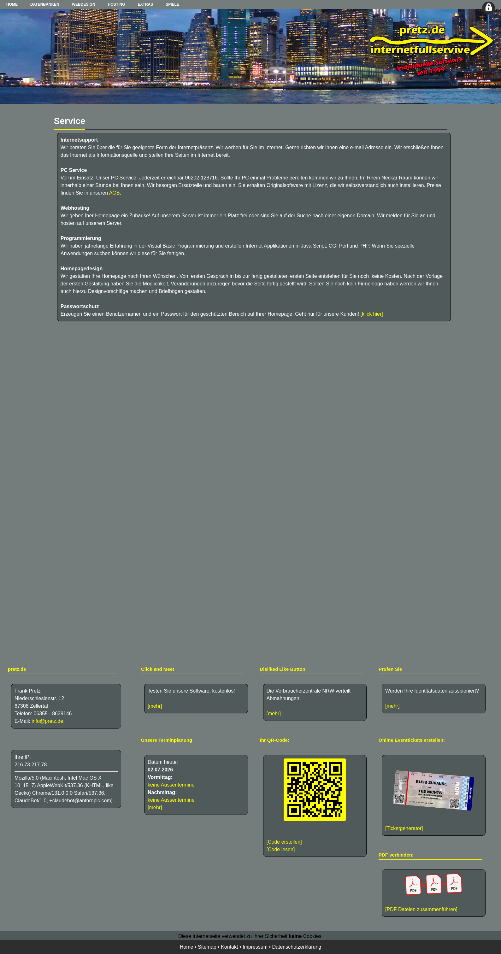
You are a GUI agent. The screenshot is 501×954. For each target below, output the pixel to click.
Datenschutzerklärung (296, 947)
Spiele (172, 4)
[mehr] (155, 706)
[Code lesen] (281, 849)
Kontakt (229, 947)
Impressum (255, 947)
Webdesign (83, 4)
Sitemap (207, 947)
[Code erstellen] (284, 842)
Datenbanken (44, 4)
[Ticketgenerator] (404, 828)
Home (12, 4)
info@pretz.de (47, 721)
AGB (114, 193)
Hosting (116, 4)
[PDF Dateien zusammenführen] (433, 892)
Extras (145, 4)
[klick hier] (372, 314)
